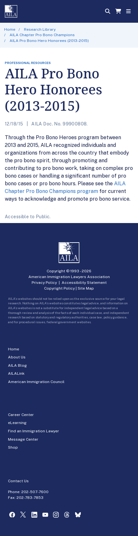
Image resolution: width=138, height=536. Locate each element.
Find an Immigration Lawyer (33, 431)
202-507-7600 (35, 492)
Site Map (86, 288)
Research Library (40, 29)
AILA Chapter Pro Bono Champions (42, 35)
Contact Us (18, 481)
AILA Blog (17, 365)
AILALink (16, 373)
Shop (13, 447)
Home (9, 29)
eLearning (17, 422)
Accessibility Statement (84, 282)
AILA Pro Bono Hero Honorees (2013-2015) (49, 40)
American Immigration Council (36, 382)
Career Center (21, 414)
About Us (17, 357)
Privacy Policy (44, 282)
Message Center (23, 439)
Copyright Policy (59, 288)
